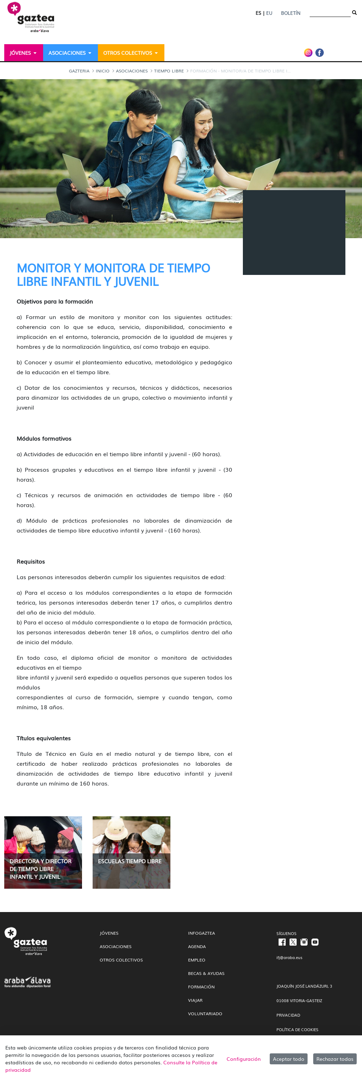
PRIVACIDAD (288, 1015)
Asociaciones (116, 946)
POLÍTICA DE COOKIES (297, 1029)
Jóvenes (109, 933)
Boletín (290, 13)
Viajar (195, 1000)
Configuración (244, 1058)
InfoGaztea (201, 933)
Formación (201, 986)
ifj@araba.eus (289, 957)
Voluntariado (205, 1013)
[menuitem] (23, 52)
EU (269, 13)
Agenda (197, 946)
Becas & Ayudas (206, 973)
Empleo (196, 960)
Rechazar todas (335, 1058)
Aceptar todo (288, 1058)
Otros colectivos (121, 960)
